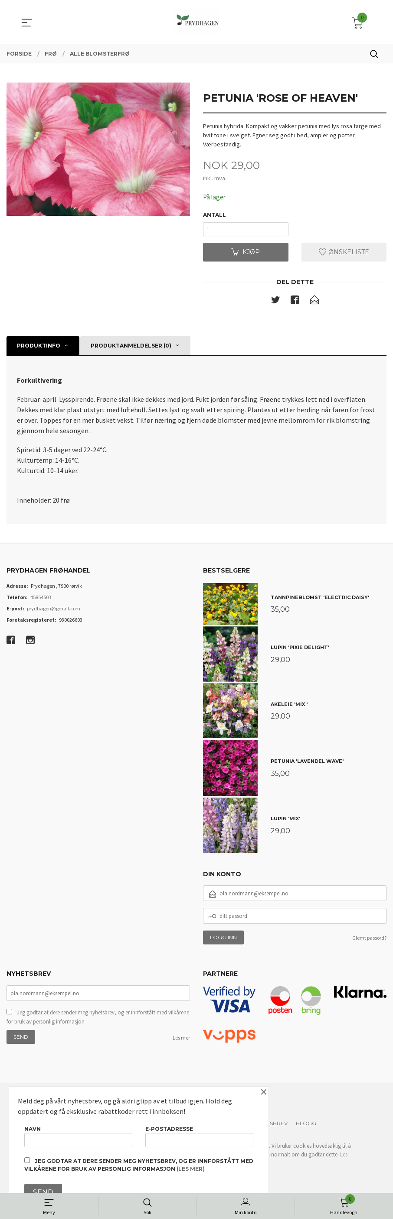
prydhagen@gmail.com (53, 611)
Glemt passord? (369, 941)
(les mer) (191, 1169)
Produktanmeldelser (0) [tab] (131, 349)
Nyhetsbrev (270, 1126)
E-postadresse (199, 1134)
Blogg (306, 1126)
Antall (214, 215)
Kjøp (245, 254)
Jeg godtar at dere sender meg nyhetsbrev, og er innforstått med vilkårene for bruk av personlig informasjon (98, 1020)
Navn (78, 1134)
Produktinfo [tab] (38, 349)
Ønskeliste (344, 254)
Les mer (181, 1041)
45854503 (40, 600)
